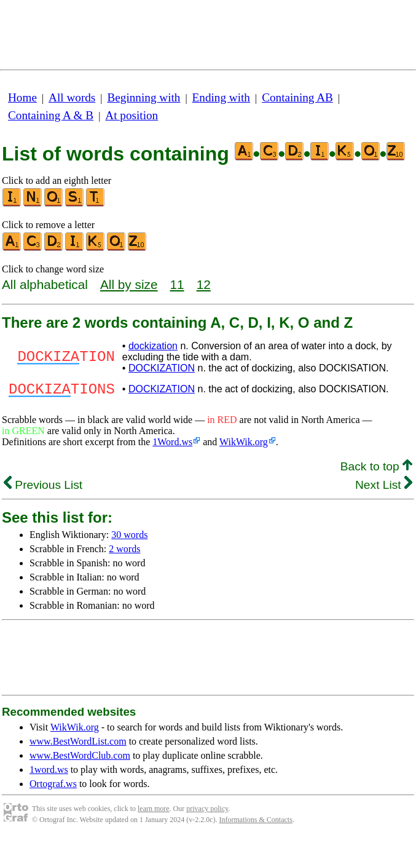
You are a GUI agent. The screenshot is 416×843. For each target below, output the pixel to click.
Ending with (221, 97)
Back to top (376, 470)
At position (131, 115)
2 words (124, 552)
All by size (129, 284)
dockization (153, 346)
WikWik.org (243, 445)
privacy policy (207, 812)
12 (204, 284)
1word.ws (48, 773)
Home (22, 97)
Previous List (43, 488)
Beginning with (144, 97)
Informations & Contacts (255, 823)
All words (72, 97)
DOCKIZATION (161, 368)
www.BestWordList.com (78, 745)
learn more (154, 812)
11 (177, 284)
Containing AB (297, 97)
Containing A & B (50, 115)
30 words (129, 538)
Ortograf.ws (53, 787)
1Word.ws (172, 445)
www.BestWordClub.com (79, 759)
